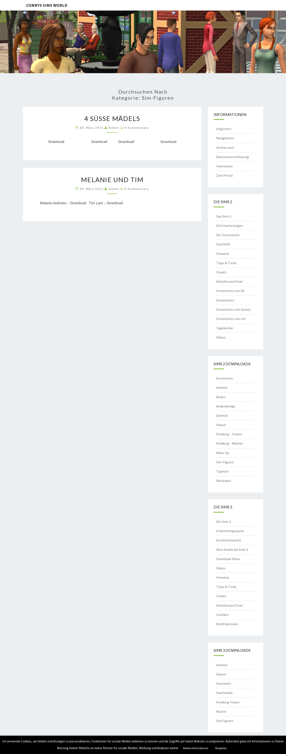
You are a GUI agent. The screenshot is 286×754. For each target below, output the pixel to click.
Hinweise (222, 253)
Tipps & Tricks (226, 263)
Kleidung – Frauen (229, 434)
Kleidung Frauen (228, 702)
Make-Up (222, 453)
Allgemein (223, 129)
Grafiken (222, 615)
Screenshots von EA (230, 291)
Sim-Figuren (225, 462)
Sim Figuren (224, 721)
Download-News (228, 559)
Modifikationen (227, 624)
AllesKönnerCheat (229, 281)
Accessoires (224, 378)
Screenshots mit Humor (233, 309)
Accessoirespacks (228, 540)
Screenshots (225, 300)
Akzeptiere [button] (221, 748)
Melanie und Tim (112, 179)
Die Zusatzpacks (228, 235)
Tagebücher (224, 328)
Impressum (224, 166)
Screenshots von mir (231, 319)
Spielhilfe (223, 244)
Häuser (221, 425)
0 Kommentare (136, 127)
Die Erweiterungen (229, 225)
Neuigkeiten (225, 138)
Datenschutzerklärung (232, 157)
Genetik (222, 415)
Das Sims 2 (223, 216)
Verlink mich (225, 147)
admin (113, 127)
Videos (221, 337)
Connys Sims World (46, 5)
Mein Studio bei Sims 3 (232, 549)
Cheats (221, 272)
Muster (221, 711)
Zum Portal (224, 175)
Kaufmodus (224, 693)
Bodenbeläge (225, 406)
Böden (221, 397)
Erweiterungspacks (230, 531)
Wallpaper (223, 480)
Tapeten (222, 471)
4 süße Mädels (112, 118)
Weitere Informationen (195, 748)
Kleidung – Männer (229, 443)
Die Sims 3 (223, 521)
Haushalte (223, 683)
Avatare (221, 387)
